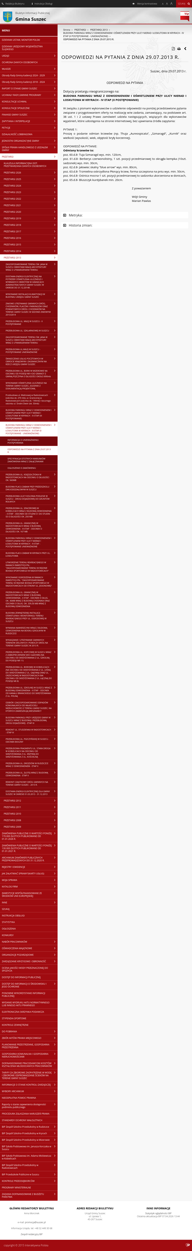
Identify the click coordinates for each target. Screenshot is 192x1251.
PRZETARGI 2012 (31, 800)
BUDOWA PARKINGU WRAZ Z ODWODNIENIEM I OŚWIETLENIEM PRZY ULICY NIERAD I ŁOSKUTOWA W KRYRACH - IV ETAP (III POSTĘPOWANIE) (32, 414)
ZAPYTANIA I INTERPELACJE (30, 121)
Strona (66, 29)
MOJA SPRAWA (30, 880)
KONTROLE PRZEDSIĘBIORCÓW (30, 1181)
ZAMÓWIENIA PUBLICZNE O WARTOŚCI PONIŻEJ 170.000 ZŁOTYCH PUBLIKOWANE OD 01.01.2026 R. (30, 836)
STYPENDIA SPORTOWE (14, 1018)
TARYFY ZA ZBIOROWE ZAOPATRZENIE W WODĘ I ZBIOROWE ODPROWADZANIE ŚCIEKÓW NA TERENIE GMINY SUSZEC (30, 1075)
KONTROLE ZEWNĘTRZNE (15, 1025)
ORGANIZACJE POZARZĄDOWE (30, 955)
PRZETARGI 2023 (31, 192)
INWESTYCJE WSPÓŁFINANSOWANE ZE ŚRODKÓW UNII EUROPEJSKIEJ (30, 894)
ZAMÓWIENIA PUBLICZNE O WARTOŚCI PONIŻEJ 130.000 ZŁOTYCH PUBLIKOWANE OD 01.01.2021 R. (30, 848)
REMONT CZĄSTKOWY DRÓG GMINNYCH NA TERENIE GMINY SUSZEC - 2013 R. (32, 783)
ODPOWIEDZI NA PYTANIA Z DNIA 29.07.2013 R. (29, 450)
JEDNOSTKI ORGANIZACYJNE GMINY (30, 141)
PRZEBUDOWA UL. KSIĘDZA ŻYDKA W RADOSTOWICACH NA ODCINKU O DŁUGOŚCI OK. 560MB (32, 477)
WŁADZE (30, 69)
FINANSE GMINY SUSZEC (30, 114)
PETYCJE (30, 127)
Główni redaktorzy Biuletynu (31, 1208)
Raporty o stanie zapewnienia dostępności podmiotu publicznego (30, 1105)
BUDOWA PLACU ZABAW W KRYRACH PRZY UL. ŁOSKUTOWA (32, 554)
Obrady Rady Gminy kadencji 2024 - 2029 (30, 75)
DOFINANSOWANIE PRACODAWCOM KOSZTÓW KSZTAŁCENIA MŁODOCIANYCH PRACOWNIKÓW (30, 1064)
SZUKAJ (5, 909)
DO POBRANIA (30, 1031)
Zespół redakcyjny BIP (32, 1234)
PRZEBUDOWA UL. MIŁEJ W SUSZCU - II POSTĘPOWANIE (32, 322)
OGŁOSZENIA (9, 928)
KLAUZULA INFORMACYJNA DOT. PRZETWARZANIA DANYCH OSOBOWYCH (25, 165)
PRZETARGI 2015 (31, 244)
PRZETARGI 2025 (31, 179)
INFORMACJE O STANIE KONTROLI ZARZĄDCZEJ (30, 1084)
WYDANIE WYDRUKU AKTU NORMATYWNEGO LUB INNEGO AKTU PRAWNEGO (26, 1004)
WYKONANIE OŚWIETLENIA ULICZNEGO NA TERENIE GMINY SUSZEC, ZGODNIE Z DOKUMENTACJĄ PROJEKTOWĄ (32, 386)
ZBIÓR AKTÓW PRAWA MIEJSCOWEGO (30, 1038)
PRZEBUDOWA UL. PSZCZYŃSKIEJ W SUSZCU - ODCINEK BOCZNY (32, 740)
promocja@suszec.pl (35, 1222)
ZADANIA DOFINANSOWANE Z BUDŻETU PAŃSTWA (30, 1195)
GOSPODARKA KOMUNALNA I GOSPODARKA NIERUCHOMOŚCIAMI (30, 1055)
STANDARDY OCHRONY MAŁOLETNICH (22, 1120)
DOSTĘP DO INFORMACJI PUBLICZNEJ (21, 977)
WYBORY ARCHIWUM (30, 1091)
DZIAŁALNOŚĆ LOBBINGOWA (17, 134)
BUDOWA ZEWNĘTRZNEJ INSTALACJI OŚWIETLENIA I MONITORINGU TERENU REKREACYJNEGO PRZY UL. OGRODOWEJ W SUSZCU (32, 617)
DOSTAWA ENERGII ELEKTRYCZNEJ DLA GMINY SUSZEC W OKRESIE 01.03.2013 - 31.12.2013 (32, 792)
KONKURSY (8, 935)
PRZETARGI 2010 (31, 813)
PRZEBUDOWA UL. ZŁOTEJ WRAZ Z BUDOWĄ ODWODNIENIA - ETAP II (32, 773)
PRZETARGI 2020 (31, 212)
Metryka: (72, 215)
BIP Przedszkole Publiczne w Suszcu (30, 1174)
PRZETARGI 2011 (31, 807)
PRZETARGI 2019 (31, 218)
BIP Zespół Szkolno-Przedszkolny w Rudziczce (30, 1127)
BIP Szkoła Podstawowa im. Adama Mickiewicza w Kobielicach (30, 1157)
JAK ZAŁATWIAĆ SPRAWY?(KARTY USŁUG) (30, 873)
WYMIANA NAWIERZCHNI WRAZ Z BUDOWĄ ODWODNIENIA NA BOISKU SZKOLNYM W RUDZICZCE (32, 630)
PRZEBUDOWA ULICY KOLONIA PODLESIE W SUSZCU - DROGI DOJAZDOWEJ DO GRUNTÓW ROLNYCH (32, 499)
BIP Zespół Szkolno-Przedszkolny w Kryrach (30, 1133)
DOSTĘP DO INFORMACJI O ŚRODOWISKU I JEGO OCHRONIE (30, 985)
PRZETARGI (30, 156)
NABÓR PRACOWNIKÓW (30, 941)
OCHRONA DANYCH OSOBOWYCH (20, 62)
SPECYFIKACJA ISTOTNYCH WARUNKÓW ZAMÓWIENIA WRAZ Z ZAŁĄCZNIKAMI (26, 460)
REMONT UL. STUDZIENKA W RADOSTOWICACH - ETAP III (32, 730)
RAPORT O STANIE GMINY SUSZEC (30, 88)
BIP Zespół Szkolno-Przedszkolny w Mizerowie (30, 1140)
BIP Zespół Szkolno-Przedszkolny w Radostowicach (30, 1166)
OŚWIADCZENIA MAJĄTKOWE (30, 948)
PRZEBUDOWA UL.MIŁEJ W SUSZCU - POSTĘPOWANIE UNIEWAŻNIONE (32, 350)
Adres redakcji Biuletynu (95, 1208)
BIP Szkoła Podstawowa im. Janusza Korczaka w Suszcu (30, 1147)
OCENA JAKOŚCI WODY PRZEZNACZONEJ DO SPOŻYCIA (25, 969)
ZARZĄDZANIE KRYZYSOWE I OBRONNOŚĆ (30, 961)
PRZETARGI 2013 (31, 257)
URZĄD (30, 56)
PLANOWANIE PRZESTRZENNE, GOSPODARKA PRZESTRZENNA (30, 1045)
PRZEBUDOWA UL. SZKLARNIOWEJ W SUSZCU (32, 330)
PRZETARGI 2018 (31, 225)
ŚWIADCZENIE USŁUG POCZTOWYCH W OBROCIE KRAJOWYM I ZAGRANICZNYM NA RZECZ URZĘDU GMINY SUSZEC (32, 361)
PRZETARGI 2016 (31, 238)
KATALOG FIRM (30, 886)
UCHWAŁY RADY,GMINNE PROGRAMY (30, 95)
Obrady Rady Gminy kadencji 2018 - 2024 (30, 82)
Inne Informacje (158, 1208)
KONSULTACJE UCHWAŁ (30, 101)
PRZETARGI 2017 (31, 231)
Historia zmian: (77, 225)
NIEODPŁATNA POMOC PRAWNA (19, 1097)
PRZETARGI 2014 (31, 251)
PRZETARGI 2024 (31, 185)
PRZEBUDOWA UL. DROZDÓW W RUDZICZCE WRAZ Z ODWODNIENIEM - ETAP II (32, 764)
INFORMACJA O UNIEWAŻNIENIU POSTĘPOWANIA (23, 441)
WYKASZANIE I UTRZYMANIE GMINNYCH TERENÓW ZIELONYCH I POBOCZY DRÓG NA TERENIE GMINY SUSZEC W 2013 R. (32, 643)
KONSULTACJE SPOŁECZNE (30, 108)
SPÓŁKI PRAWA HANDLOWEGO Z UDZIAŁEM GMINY (30, 148)
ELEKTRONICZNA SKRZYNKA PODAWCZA (23, 1011)
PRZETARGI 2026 (31, 172)
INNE (30, 902)
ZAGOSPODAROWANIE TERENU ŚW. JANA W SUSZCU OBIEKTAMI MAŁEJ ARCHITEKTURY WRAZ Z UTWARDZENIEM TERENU (32, 267)
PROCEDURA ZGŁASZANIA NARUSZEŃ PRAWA (25, 1113)
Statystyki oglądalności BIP (158, 1213)
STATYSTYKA (8, 922)
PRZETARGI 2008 (31, 820)
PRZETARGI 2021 (31, 205)
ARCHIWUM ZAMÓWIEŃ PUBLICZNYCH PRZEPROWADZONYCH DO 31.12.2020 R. (30, 859)
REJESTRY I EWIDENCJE (30, 867)
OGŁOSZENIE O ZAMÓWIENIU (22, 468)
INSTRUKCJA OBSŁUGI (13, 915)
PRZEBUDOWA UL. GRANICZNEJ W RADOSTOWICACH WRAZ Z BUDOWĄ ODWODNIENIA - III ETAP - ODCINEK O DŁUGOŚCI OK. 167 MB (32, 527)
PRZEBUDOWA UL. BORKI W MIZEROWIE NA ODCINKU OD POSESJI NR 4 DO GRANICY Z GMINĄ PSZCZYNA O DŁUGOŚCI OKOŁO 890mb (32, 373)
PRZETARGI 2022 (31, 199)
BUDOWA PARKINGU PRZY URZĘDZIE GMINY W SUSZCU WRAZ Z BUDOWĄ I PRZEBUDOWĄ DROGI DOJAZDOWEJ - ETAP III (32, 720)
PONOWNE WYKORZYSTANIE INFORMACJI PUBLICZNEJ (23, 995)
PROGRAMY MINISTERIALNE (16, 1187)
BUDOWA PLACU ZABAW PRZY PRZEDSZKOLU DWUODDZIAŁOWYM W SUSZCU (32, 488)
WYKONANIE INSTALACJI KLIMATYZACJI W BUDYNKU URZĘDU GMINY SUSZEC (32, 295)
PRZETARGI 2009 (31, 827)
